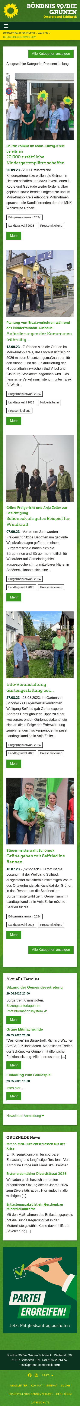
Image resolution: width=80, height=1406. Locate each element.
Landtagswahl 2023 (21, 225)
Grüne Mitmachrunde (24, 1029)
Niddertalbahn (49, 402)
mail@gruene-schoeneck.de (38, 1365)
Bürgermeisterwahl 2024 (19, 37)
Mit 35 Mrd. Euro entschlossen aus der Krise (35, 1146)
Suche (65, 1385)
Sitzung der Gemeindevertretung (34, 987)
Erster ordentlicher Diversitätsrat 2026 (36, 1173)
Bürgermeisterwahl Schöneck (30, 850)
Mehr (14, 235)
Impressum (64, 1394)
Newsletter (19, 1385)
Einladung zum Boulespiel (29, 1075)
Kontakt (37, 1385)
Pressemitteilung (51, 225)
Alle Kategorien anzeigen (51, 53)
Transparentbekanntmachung (31, 1394)
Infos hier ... (15, 1088)
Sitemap (52, 1385)
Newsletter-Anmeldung (23, 1116)
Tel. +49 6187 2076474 (51, 1360)
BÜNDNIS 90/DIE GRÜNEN (52, 9)
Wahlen (43, 33)
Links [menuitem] (45, 1375)
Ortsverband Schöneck (19, 33)
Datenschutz (40, 1402)
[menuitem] (19, 1385)
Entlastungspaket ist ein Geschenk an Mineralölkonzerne (34, 1206)
